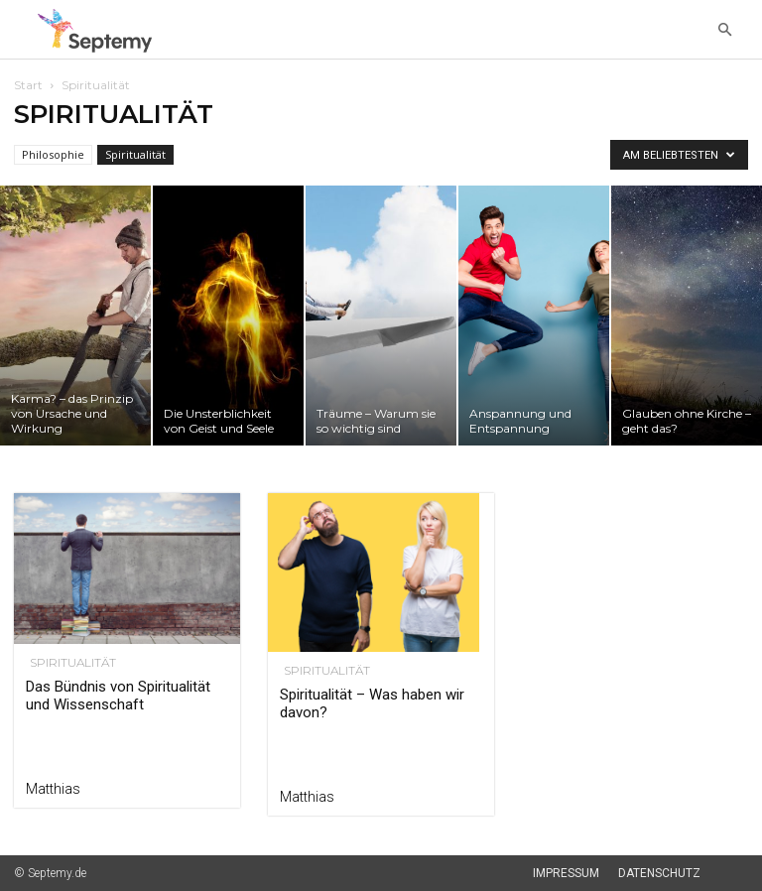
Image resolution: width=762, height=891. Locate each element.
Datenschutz (659, 873)
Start (28, 84)
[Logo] (100, 30)
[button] (724, 30)
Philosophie (53, 154)
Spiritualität (135, 154)
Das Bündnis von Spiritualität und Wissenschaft (118, 695)
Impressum (566, 873)
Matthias (53, 789)
